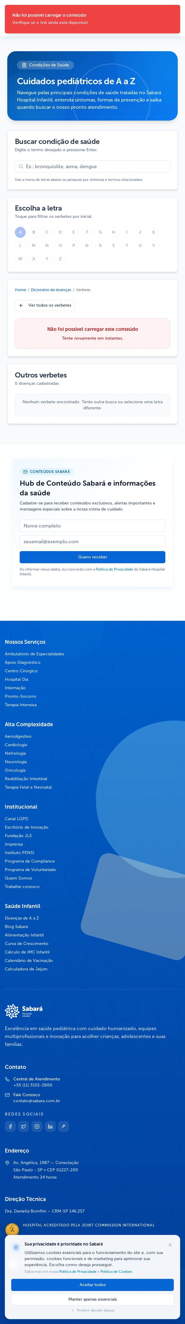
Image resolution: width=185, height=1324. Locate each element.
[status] (92, 19)
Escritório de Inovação (26, 827)
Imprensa (14, 844)
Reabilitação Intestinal (26, 778)
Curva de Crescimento (26, 943)
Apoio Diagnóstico (23, 662)
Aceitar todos (93, 1284)
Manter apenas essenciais (92, 1299)
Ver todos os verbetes (45, 305)
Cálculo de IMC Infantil (27, 952)
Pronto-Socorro (20, 696)
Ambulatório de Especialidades (34, 654)
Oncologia (15, 770)
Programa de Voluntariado (30, 869)
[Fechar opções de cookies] (170, 1245)
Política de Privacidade (114, 569)
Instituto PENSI (19, 852)
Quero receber (92, 557)
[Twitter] (23, 1126)
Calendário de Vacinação (29, 960)
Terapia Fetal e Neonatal (28, 787)
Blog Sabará (16, 926)
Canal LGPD (16, 818)
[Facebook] (10, 1126)
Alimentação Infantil (24, 935)
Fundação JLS (18, 835)
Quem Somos (18, 878)
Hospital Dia (16, 679)
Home (20, 290)
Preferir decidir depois (92, 1310)
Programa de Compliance (30, 861)
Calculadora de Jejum (26, 969)
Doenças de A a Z (22, 918)
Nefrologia (15, 753)
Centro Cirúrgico (21, 671)
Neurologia (16, 761)
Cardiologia (16, 744)
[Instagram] (36, 1126)
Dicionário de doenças (51, 290)
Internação (15, 687)
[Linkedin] (50, 1126)
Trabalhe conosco (22, 886)
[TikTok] (63, 1126)
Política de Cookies (116, 1271)
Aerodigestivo (18, 736)
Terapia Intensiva (21, 704)
